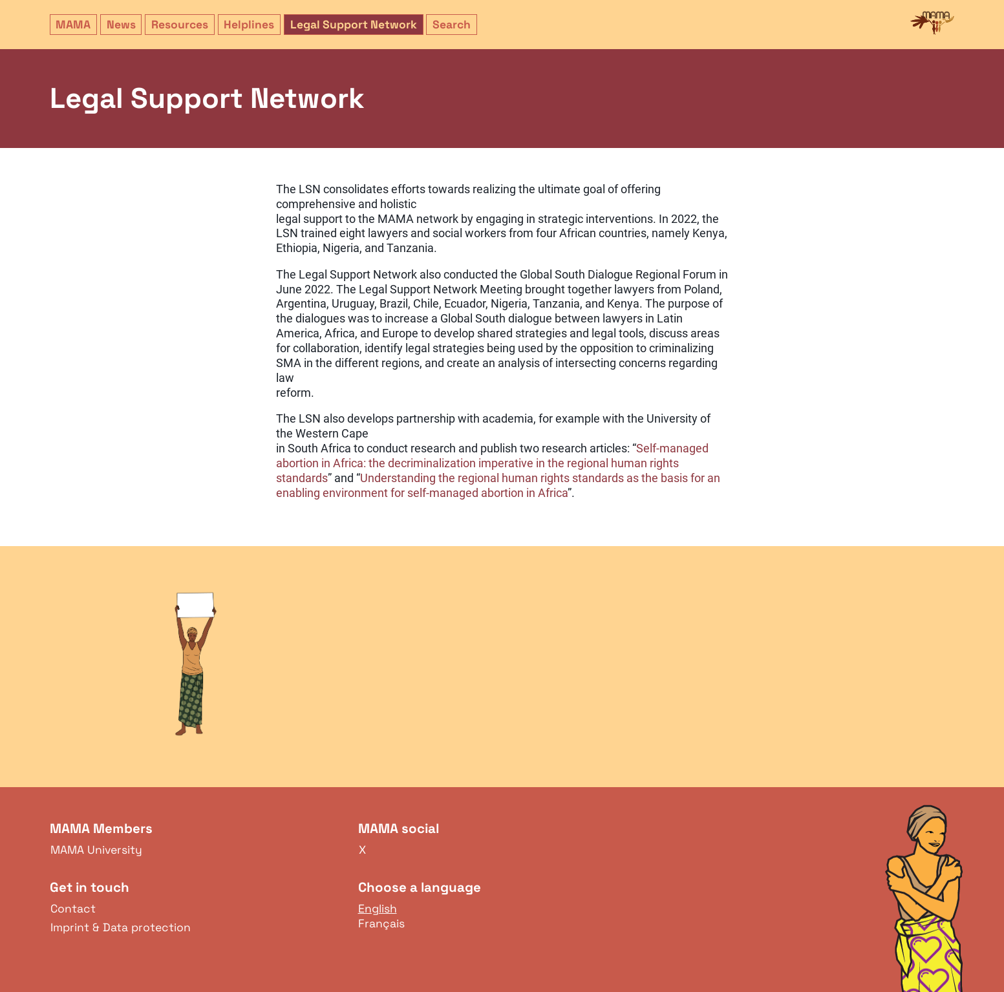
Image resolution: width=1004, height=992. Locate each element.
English (377, 909)
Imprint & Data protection (120, 927)
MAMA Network (932, 23)
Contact (73, 909)
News (121, 24)
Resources (179, 24)
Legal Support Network (353, 24)
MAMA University (96, 850)
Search (452, 24)
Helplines (249, 24)
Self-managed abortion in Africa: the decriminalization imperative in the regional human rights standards (492, 463)
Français (381, 923)
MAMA (73, 24)
